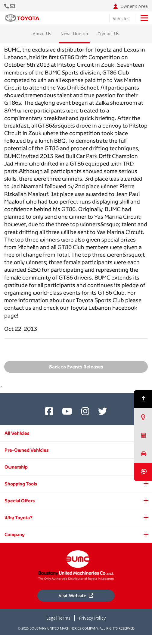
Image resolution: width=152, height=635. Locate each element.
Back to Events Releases (76, 367)
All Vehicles (17, 433)
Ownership (16, 467)
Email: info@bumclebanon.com (13, 5)
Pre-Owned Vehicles (26, 450)
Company (15, 534)
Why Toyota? (19, 517)
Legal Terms (58, 618)
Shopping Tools (21, 484)
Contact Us (108, 33)
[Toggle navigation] (144, 18)
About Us (42, 33)
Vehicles (121, 18)
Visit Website (76, 595)
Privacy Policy (92, 618)
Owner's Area (130, 6)
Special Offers (20, 501)
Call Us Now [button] (7, 5)
